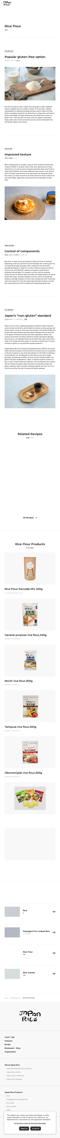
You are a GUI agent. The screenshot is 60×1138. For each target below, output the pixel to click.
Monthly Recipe (15, 998)
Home (6, 998)
